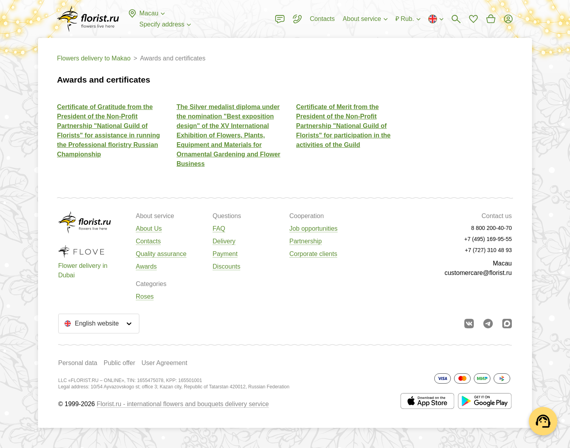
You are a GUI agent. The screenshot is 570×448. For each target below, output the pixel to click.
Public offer (119, 363)
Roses (145, 296)
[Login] (508, 19)
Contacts (148, 241)
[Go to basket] (491, 19)
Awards (146, 266)
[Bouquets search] (456, 19)
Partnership (305, 241)
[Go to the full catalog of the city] (88, 19)
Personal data (77, 363)
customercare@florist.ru (478, 272)
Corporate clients (313, 253)
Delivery (224, 241)
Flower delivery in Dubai (82, 270)
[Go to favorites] (473, 19)
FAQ (219, 228)
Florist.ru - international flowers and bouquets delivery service (183, 404)
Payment (225, 253)
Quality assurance (161, 253)
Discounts (226, 266)
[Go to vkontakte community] (469, 323)
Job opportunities (313, 228)
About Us (149, 228)
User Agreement (164, 363)
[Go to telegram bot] (488, 323)
